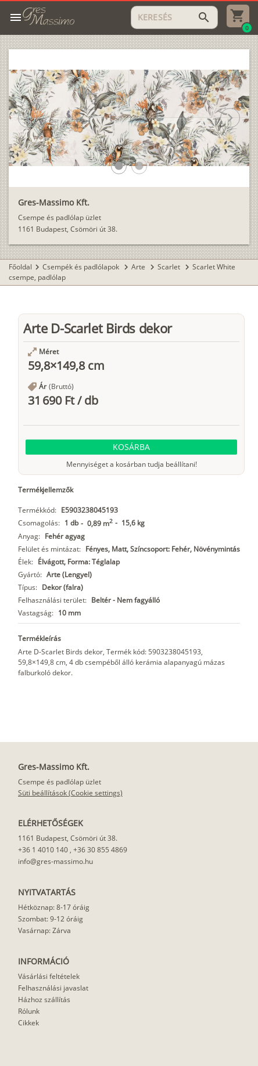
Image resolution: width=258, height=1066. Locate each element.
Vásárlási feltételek (49, 976)
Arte (139, 267)
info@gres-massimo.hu (55, 861)
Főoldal (20, 267)
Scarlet (169, 267)
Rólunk (29, 1011)
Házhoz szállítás (44, 999)
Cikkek (28, 1023)
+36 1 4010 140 (43, 850)
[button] (119, 166)
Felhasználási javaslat (53, 988)
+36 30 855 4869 (100, 850)
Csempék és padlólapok (81, 267)
